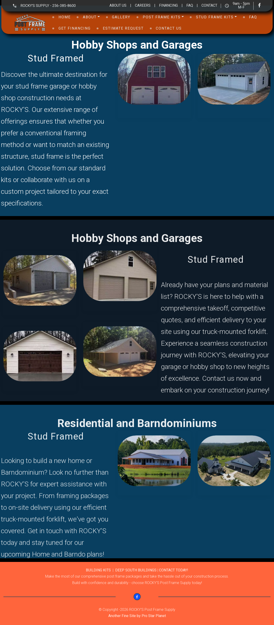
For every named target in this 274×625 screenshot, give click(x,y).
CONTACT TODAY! (173, 578)
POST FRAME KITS (162, 17)
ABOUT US (117, 5)
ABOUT (90, 17)
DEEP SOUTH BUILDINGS (136, 578)
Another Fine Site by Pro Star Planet (137, 621)
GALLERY (121, 17)
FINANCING (170, 5)
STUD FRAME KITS (215, 17)
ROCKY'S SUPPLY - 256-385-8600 (48, 5)
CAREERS (143, 5)
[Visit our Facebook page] (261, 6)
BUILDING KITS (99, 578)
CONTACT (209, 5)
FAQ (191, 5)
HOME (65, 17)
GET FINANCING (75, 28)
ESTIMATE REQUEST (123, 28)
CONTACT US (169, 28)
